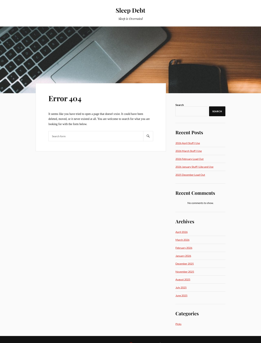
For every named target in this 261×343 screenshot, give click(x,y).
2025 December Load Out (190, 174)
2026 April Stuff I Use (187, 143)
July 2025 (181, 287)
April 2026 (181, 231)
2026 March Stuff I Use (188, 150)
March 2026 (182, 239)
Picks (178, 323)
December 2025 (184, 263)
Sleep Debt (130, 10)
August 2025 (182, 279)
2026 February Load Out (189, 158)
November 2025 (184, 271)
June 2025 (181, 295)
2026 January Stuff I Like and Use (194, 166)
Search (179, 104)
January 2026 (183, 255)
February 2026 (183, 247)
